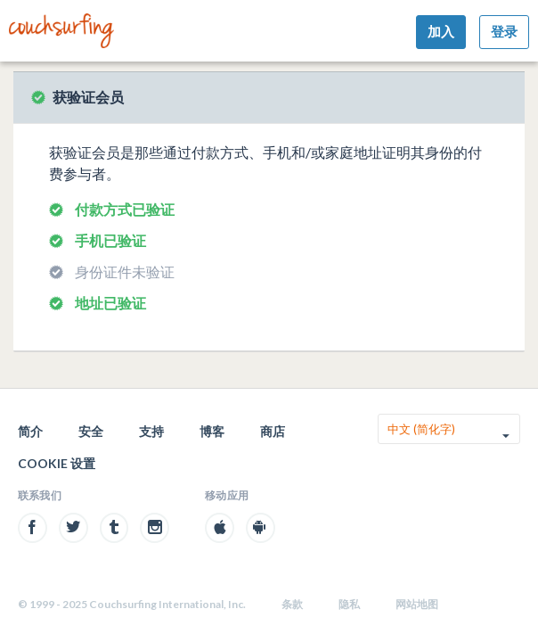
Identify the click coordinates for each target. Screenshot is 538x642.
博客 (212, 431)
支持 (151, 431)
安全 (90, 431)
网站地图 (416, 604)
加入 (441, 31)
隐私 (349, 604)
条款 (292, 604)
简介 (30, 431)
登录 (504, 31)
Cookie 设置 (56, 463)
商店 (272, 431)
